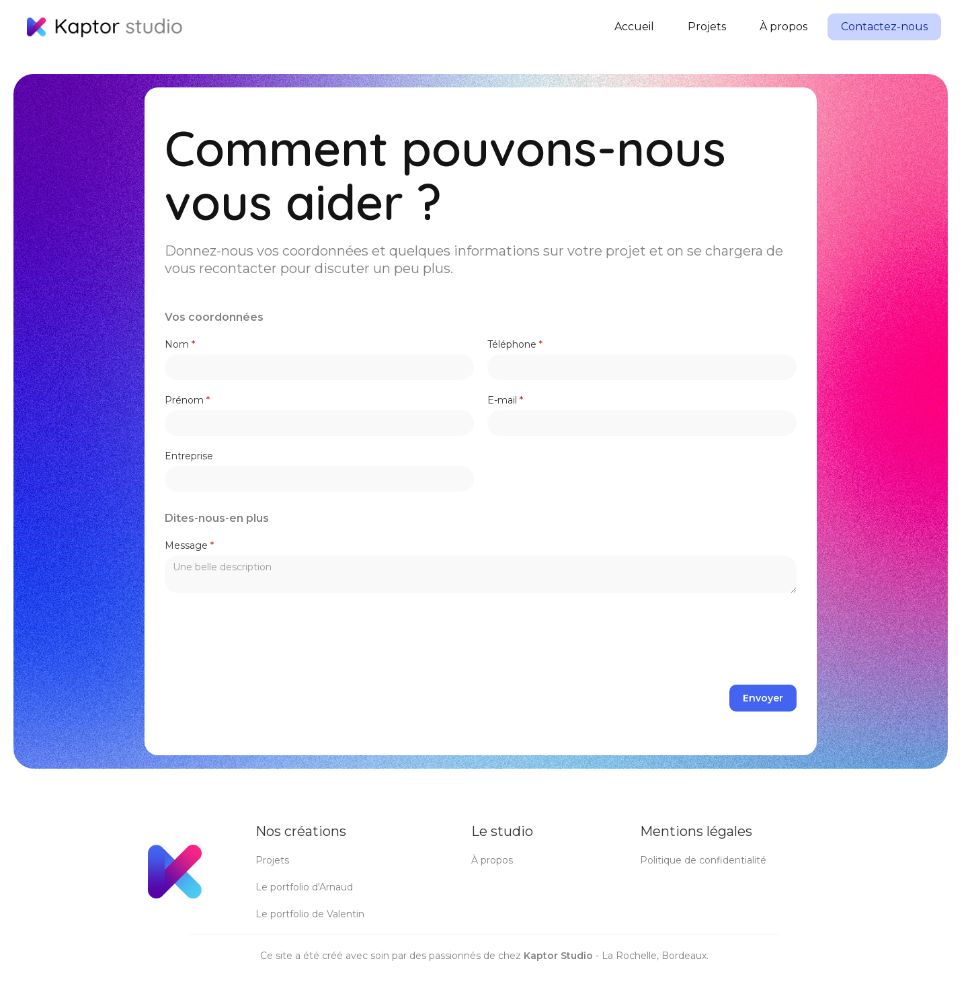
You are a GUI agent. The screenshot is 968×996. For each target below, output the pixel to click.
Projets (707, 26)
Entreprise (189, 456)
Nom (180, 344)
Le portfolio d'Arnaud (304, 887)
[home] (105, 27)
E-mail (505, 400)
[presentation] (694, 639)
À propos (783, 26)
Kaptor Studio (558, 956)
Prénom (187, 400)
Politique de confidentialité (703, 860)
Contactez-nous (884, 26)
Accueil (634, 26)
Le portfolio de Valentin (309, 914)
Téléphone (514, 344)
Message (189, 545)
